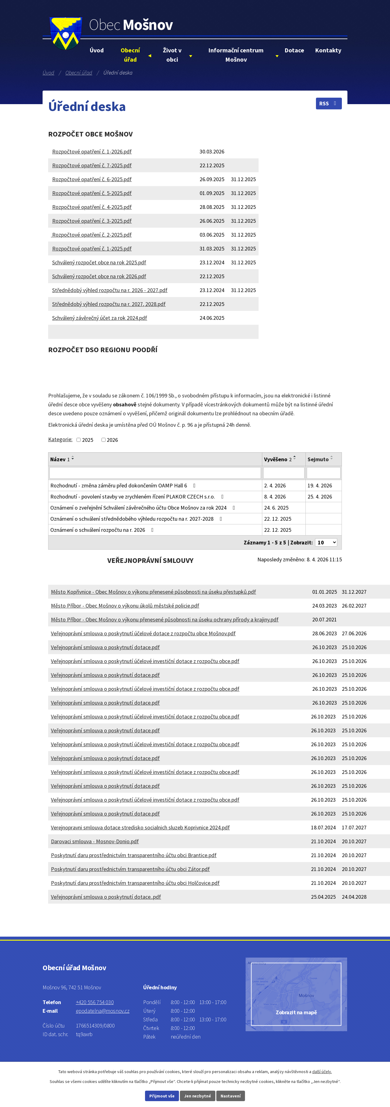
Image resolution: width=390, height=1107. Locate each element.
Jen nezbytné (197, 1096)
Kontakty (328, 50)
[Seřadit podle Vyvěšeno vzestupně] (295, 456)
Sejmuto (318, 459)
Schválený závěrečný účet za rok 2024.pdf (99, 317)
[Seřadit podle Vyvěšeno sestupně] (295, 459)
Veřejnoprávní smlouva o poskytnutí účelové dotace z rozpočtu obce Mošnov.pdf (143, 633)
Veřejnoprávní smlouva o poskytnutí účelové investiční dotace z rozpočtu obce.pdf (145, 661)
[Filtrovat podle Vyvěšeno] (284, 473)
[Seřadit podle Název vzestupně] (73, 456)
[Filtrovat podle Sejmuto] (324, 473)
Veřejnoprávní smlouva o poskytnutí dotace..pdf (106, 896)
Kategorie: (60, 439)
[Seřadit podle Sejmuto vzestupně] (332, 456)
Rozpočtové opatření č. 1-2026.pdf (92, 151)
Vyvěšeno (278, 459)
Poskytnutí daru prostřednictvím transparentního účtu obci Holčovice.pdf (135, 882)
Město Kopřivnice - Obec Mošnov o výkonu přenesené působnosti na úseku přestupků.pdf (153, 591)
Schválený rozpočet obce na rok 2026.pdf (99, 276)
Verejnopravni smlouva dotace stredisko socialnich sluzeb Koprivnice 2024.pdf (140, 827)
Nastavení (231, 1096)
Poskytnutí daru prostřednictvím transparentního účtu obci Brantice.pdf (134, 855)
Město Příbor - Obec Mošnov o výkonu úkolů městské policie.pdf (125, 605)
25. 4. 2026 (320, 496)
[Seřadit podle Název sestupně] (73, 459)
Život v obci (172, 54)
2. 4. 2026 (275, 485)
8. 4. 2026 (275, 496)
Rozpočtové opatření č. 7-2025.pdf (92, 165)
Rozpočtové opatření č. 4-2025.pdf (92, 206)
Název (60, 459)
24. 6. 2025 (276, 507)
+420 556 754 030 (95, 1002)
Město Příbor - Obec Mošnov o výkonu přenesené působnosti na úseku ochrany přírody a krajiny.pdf (165, 619)
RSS (328, 103)
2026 (112, 439)
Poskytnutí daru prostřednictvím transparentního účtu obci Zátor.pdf (130, 869)
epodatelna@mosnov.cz (103, 1010)
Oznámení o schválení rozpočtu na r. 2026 (103, 529)
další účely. (322, 1071)
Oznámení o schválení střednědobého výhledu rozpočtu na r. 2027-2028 (137, 518)
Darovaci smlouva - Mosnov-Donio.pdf (95, 841)
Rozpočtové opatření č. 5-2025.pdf (92, 193)
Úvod (97, 50)
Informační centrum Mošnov (235, 54)
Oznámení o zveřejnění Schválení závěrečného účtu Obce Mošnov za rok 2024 (144, 507)
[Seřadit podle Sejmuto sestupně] (332, 459)
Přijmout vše (162, 1096)
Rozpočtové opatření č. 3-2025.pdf (92, 220)
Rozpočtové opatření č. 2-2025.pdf (91, 234)
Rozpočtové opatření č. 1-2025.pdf (92, 248)
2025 (87, 439)
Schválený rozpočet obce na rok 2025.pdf (99, 262)
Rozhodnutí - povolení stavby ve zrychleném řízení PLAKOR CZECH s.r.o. (138, 496)
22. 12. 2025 (277, 518)
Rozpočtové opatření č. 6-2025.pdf (92, 179)
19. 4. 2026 (320, 485)
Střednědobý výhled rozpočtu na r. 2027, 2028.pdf (109, 303)
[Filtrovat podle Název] (155, 473)
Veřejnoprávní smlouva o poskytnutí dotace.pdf (105, 647)
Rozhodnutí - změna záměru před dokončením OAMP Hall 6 (124, 485)
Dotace (294, 50)
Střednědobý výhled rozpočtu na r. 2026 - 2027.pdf (110, 290)
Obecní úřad (130, 54)
